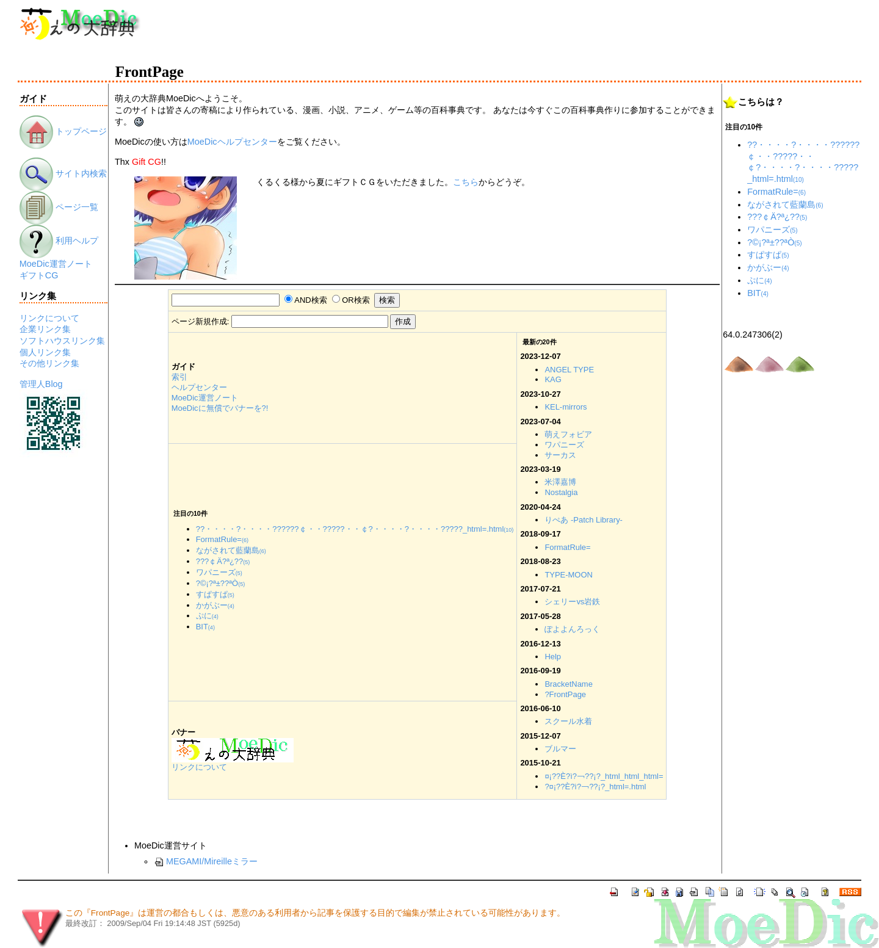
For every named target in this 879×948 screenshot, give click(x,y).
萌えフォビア (568, 434)
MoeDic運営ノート (56, 264)
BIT (205, 626)
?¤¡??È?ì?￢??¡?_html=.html (595, 786)
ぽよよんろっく (572, 629)
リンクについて (49, 318)
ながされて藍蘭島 (231, 550)
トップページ (63, 131)
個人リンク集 (45, 352)
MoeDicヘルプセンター (232, 142)
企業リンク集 (45, 329)
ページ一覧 (59, 207)
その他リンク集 (49, 363)
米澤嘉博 (560, 482)
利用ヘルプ (59, 240)
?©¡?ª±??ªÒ (220, 583)
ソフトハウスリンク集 (62, 341)
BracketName (568, 684)
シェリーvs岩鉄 (572, 601)
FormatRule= (567, 547)
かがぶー (215, 605)
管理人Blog (41, 384)
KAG (552, 379)
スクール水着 (568, 721)
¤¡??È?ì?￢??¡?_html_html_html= (603, 776)
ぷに (207, 615)
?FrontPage (565, 694)
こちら (466, 182)
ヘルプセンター (199, 387)
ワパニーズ (564, 444)
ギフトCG (39, 275)
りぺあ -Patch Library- (583, 519)
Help (552, 656)
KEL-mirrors (565, 406)
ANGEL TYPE (569, 369)
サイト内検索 (63, 173)
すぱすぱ (215, 594)
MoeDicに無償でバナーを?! (220, 408)
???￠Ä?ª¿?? (223, 561)
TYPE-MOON (568, 574)
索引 (179, 377)
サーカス (560, 455)
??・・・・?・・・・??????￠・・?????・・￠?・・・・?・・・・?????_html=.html (355, 529)
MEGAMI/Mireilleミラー (206, 861)
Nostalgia (560, 492)
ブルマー (560, 748)
